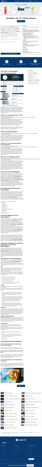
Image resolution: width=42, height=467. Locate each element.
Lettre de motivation (31, 455)
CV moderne (3, 449)
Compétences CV (30, 453)
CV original (2, 448)
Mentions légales (17, 458)
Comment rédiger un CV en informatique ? (32, 78)
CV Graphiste (30, 448)
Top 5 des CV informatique (32, 72)
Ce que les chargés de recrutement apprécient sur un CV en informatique (34, 80)
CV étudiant (30, 447)
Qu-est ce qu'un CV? (17, 447)
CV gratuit (29, 454)
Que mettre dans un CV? (18, 448)
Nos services (2, 458)
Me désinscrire (17, 461)
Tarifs (22, 1)
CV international (30, 452)
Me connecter (3, 461)
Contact (25, 1)
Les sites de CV (17, 452)
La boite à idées (17, 453)
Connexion (29, 1)
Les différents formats (18, 450)
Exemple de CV (3, 445)
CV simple (2, 452)
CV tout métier (3, 453)
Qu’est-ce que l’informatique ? (33, 73)
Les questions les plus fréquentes (33, 83)
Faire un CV (16, 445)
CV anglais (29, 450)
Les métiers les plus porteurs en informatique (33, 75)
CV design (2, 447)
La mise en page (17, 449)
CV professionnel (3, 450)
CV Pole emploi (30, 449)
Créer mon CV (17, 1)
